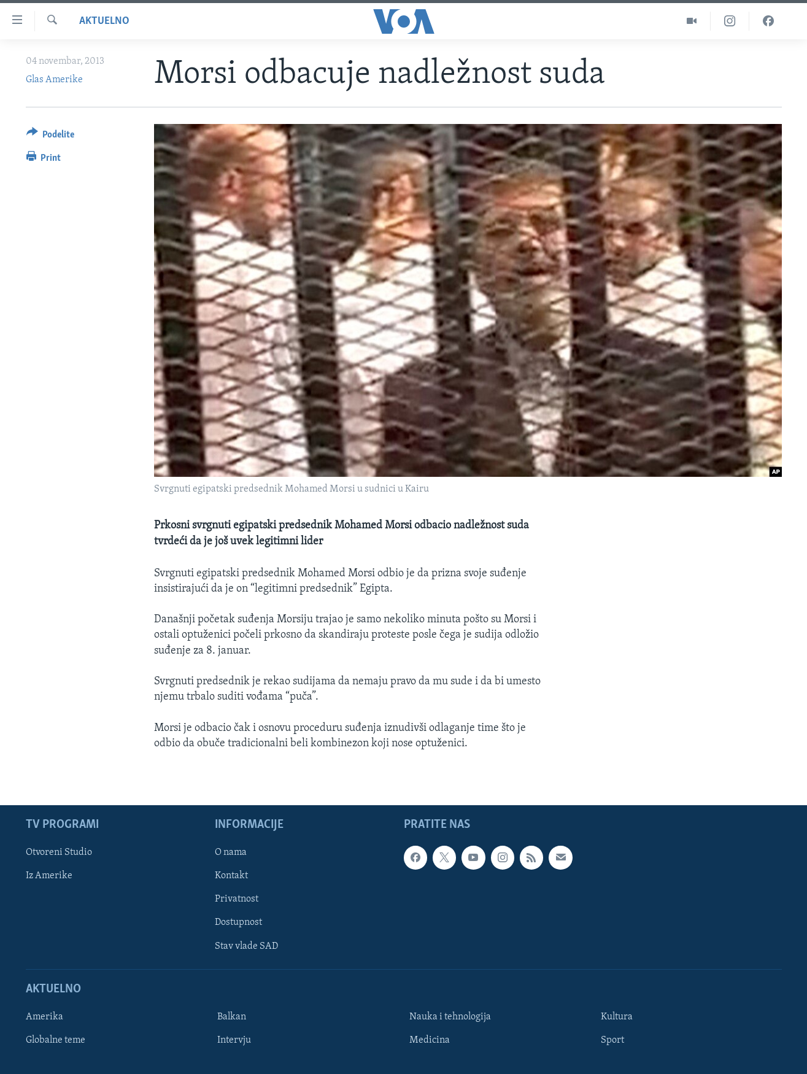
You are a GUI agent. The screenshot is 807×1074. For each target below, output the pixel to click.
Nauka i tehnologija (450, 1017)
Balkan (231, 1017)
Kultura (617, 1017)
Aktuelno (104, 21)
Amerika (44, 1017)
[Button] (50, 136)
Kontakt (231, 876)
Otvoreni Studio (59, 852)
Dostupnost (238, 922)
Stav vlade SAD (246, 946)
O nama (231, 852)
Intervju (234, 1040)
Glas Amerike (54, 80)
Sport (612, 1040)
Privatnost (236, 899)
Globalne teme (55, 1040)
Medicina (429, 1040)
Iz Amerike (49, 876)
